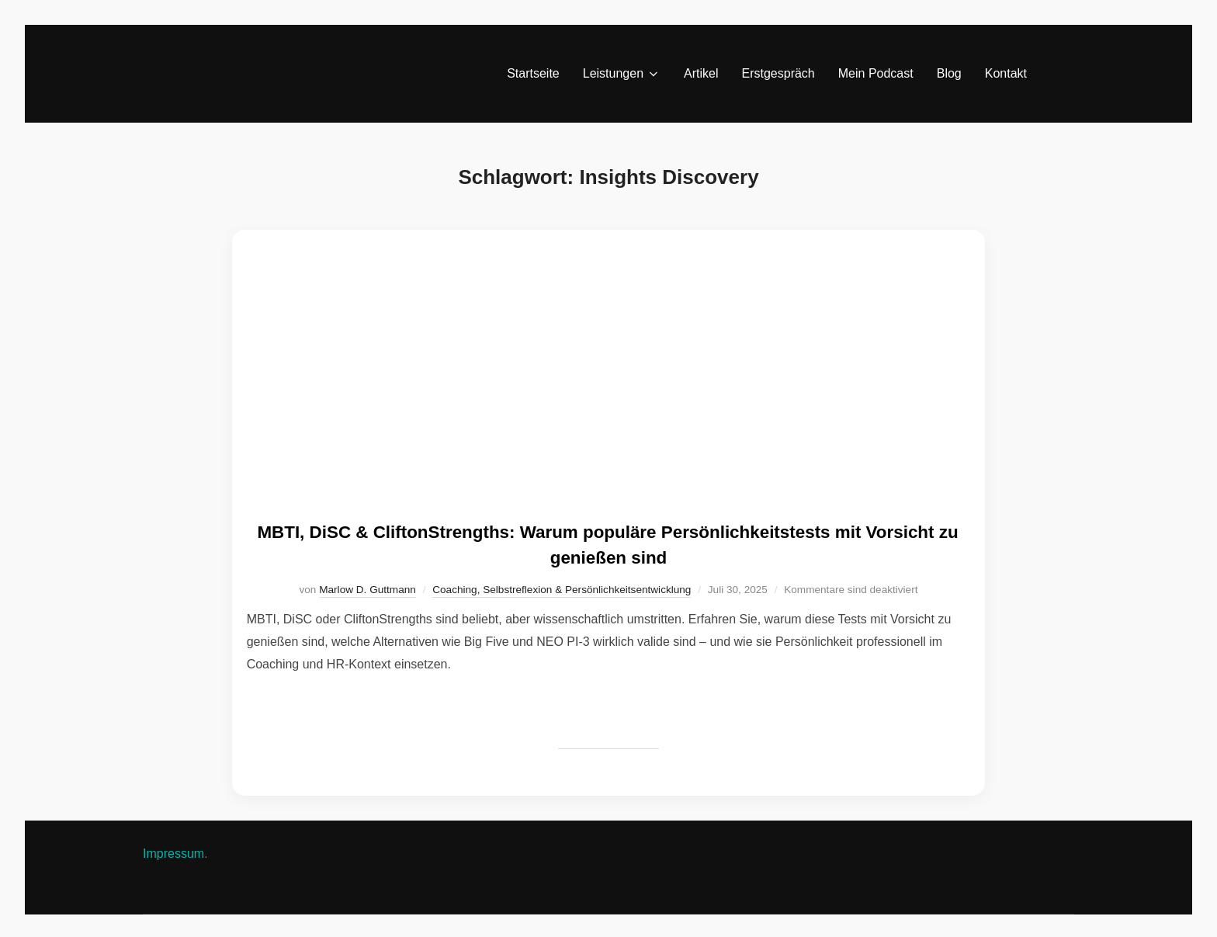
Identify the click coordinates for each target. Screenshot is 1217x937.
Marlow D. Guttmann (367, 587)
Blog (949, 73)
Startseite (533, 73)
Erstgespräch (778, 73)
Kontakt (1006, 73)
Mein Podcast (876, 73)
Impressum (173, 851)
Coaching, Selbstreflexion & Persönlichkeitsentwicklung (561, 587)
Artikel (701, 73)
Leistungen (622, 74)
